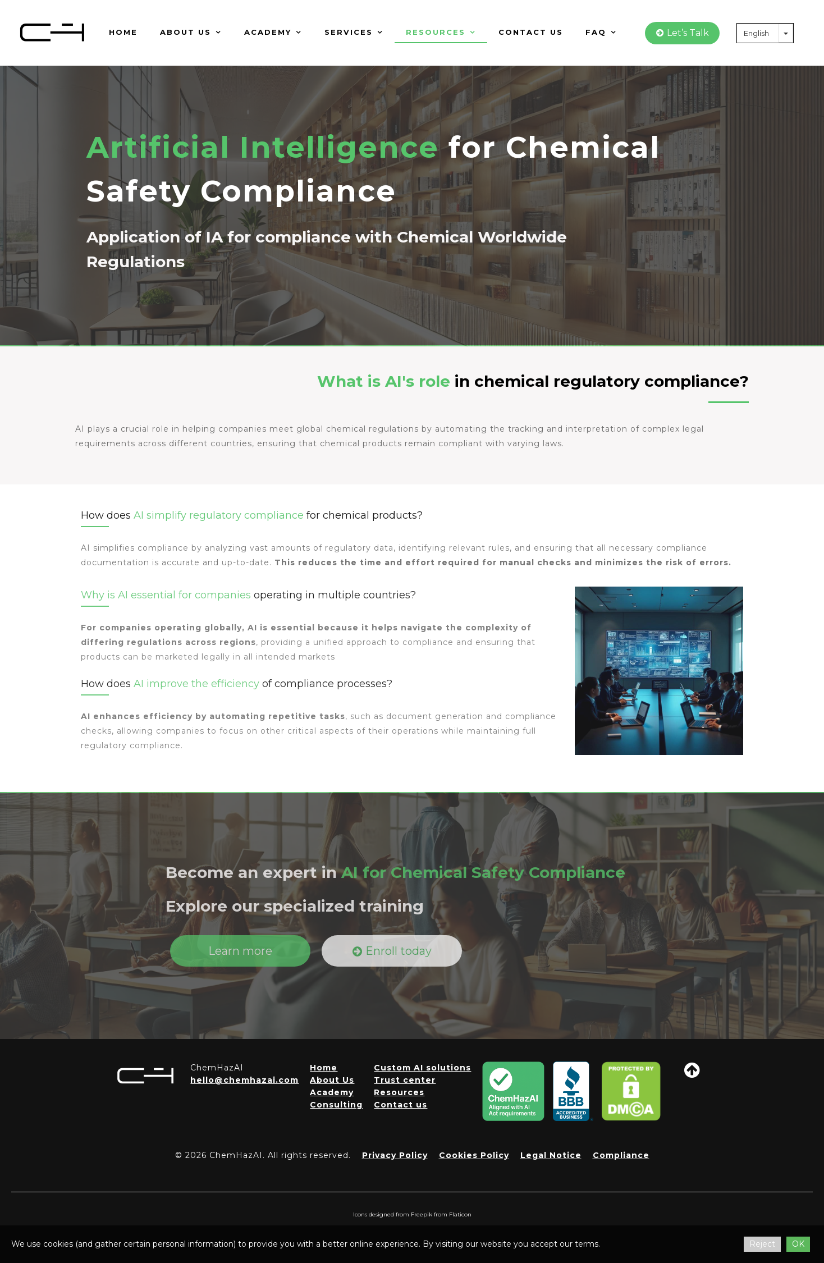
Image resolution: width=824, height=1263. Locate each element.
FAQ (601, 32)
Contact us (530, 32)
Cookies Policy (474, 1155)
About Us (332, 1080)
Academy (273, 32)
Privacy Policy (395, 1155)
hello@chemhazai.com (244, 1080)
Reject (762, 1244)
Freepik (421, 1214)
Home (123, 32)
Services (353, 32)
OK (798, 1244)
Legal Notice (551, 1155)
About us (191, 32)
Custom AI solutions (422, 1068)
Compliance (621, 1155)
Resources (441, 32)
